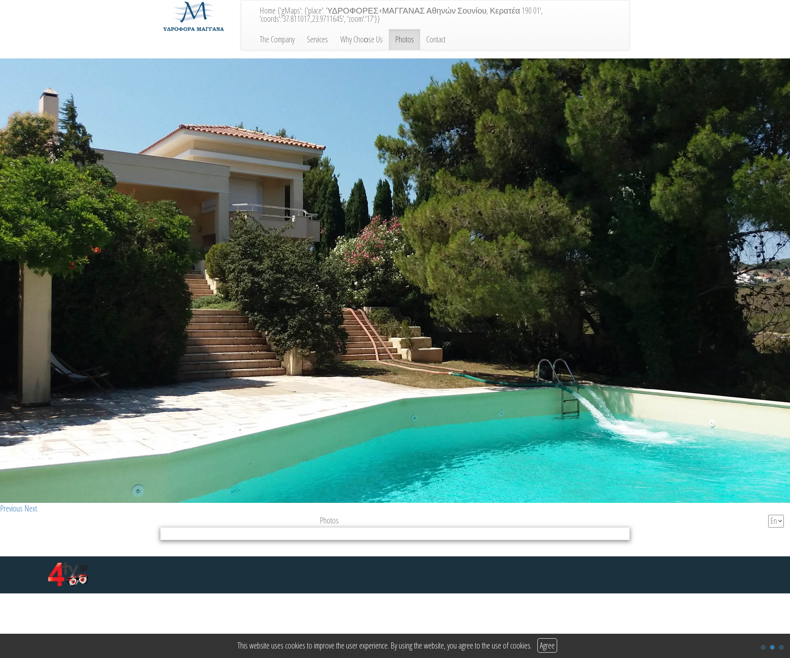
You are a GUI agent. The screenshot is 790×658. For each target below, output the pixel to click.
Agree (547, 645)
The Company (277, 39)
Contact (436, 39)
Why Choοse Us (361, 39)
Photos (404, 39)
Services (317, 39)
